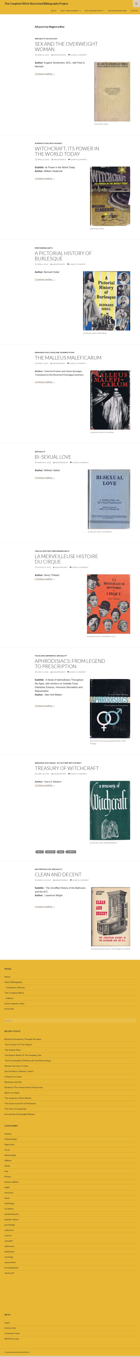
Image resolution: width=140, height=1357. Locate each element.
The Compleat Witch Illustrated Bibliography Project (36, 3)
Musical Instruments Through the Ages (22, 1039)
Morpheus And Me (13, 1082)
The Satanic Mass (12, 1050)
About (54, 11)
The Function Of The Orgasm (18, 1044)
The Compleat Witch (93, 11)
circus (38, 551)
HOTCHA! (134, 11)
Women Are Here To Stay (16, 1066)
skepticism (9, 1251)
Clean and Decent (58, 874)
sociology (51, 39)
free (6, 1171)
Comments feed (11, 1333)
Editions (10, 998)
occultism (62, 763)
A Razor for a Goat (12, 1076)
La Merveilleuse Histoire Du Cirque (66, 559)
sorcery (50, 852)
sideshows (9, 1246)
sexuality (40, 39)
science (8, 1235)
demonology (42, 352)
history (47, 551)
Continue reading (45, 73)
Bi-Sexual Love (53, 457)
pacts (40, 852)
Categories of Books (15, 987)
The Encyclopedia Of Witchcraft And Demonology (27, 1060)
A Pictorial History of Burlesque (63, 255)
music (7, 1198)
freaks (7, 1166)
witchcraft (55, 143)
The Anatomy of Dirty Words (17, 1098)
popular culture (11, 1219)
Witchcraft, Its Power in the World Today (67, 151)
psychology (9, 1224)
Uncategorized (11, 1267)
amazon (7, 1133)
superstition (42, 143)
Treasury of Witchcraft (67, 768)
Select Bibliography (69, 11)
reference (50, 656)
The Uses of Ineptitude (15, 1108)
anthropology (43, 869)
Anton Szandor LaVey (117, 11)
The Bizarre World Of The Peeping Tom (22, 1055)
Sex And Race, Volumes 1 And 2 (19, 1071)
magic (52, 763)
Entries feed (10, 1328)
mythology (9, 1203)
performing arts (43, 248)
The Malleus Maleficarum (68, 358)
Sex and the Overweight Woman (66, 46)
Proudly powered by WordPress (17, 1352)
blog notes (9, 1144)
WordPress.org (11, 1338)
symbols (71, 852)
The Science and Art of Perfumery (20, 1103)
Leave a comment (79, 55)
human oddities (11, 1182)
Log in (7, 1322)
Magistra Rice (59, 55)
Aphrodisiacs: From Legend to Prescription (70, 663)
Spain (61, 852)
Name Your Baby (12, 1092)
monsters (8, 1192)
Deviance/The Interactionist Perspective (23, 1087)
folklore (54, 352)
